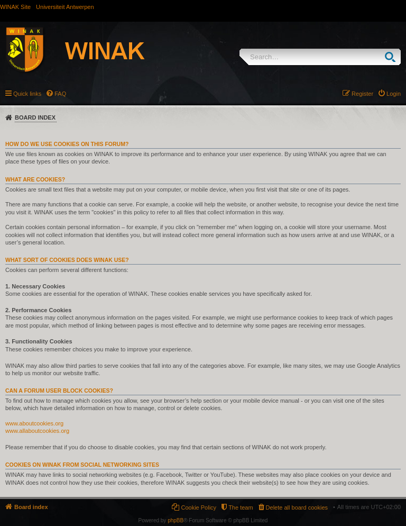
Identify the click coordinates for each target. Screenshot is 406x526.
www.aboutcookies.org (34, 423)
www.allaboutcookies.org (37, 431)
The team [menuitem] (240, 507)
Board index (35, 117)
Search (392, 57)
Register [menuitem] (362, 93)
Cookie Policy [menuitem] (198, 507)
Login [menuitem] (393, 93)
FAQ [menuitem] (60, 93)
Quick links (27, 93)
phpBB (175, 520)
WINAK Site (15, 7)
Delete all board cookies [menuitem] (297, 507)
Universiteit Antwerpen (65, 7)
